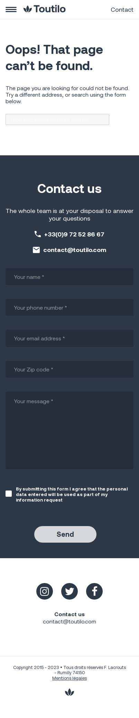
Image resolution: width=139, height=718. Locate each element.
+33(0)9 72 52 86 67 (74, 234)
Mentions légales (69, 678)
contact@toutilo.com (74, 249)
